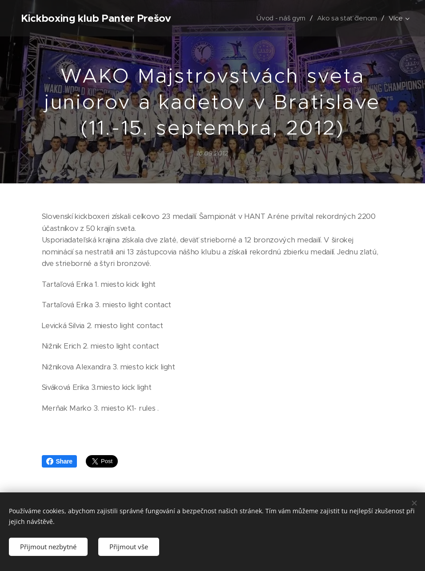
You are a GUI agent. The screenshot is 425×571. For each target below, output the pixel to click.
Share (59, 461)
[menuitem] (280, 18)
